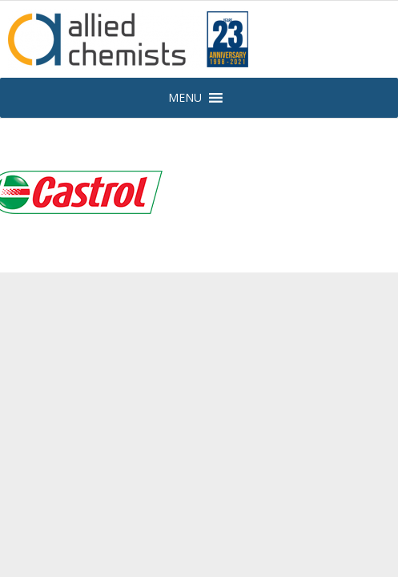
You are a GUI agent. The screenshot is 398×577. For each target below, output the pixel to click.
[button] (185, 98)
